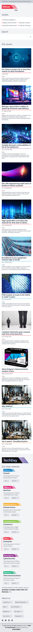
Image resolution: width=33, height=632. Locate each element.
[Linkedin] (2, 620)
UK (26, 590)
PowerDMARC (16, 629)
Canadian (12, 590)
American (5, 592)
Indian (18, 590)
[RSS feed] (12, 620)
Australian (5, 590)
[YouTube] (9, 620)
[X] (5, 620)
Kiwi (22, 590)
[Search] (15, 37)
